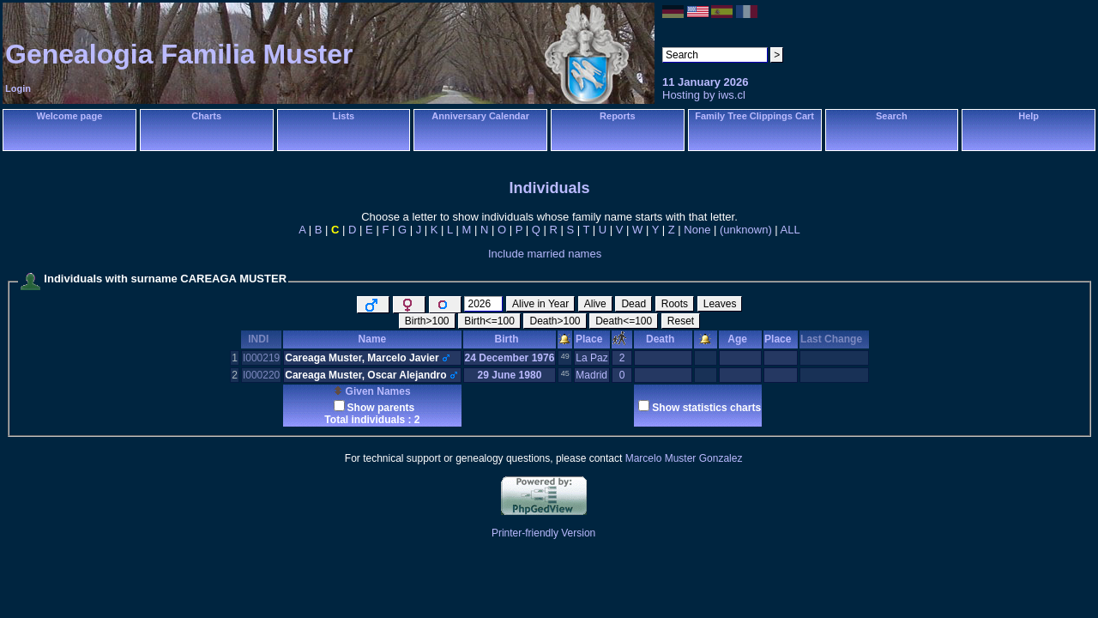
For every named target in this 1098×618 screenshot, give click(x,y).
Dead (633, 304)
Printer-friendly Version (543, 533)
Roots (674, 304)
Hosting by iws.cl (703, 94)
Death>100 (554, 321)
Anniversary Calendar (480, 116)
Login (18, 88)
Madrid (591, 375)
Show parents (381, 408)
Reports (618, 116)
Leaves (720, 304)
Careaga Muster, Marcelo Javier (361, 358)
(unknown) (746, 229)
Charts (206, 116)
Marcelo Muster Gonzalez (684, 458)
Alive (595, 304)
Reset (680, 321)
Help (1028, 116)
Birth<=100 (489, 321)
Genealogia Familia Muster (179, 54)
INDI (261, 339)
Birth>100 (427, 321)
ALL (790, 229)
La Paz (591, 358)
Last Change (834, 339)
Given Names (372, 391)
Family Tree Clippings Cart (754, 116)
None (697, 229)
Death (663, 339)
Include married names (544, 253)
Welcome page (69, 116)
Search (892, 116)
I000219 (261, 358)
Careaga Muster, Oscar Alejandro (365, 375)
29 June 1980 (510, 375)
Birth (510, 339)
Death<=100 (623, 321)
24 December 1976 (510, 358)
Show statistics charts (706, 408)
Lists (344, 116)
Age (739, 339)
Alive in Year (540, 304)
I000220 (261, 375)
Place (592, 339)
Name (373, 339)
